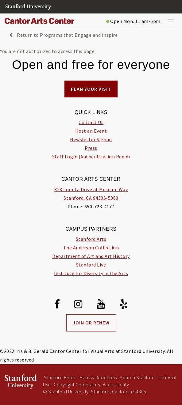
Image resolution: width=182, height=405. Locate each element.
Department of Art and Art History (91, 256)
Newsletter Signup (91, 139)
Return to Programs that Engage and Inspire (63, 35)
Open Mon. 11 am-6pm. (134, 21)
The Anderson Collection (91, 247)
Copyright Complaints (77, 384)
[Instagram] (78, 305)
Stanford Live (91, 265)
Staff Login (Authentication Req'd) (91, 156)
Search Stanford (137, 377)
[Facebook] (57, 305)
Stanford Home (60, 377)
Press (91, 148)
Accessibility (116, 384)
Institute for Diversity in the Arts (91, 273)
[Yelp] (124, 305)
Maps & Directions (98, 377)
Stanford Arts (91, 239)
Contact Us (91, 122)
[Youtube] (101, 305)
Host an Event (91, 131)
